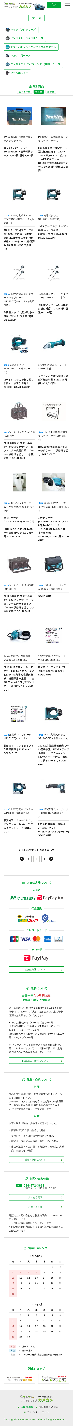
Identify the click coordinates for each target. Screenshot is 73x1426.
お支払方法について (35, 969)
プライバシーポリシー (39, 1412)
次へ (51, 859)
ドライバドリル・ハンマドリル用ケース (31, 47)
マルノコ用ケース (18, 56)
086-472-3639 (34, 1185)
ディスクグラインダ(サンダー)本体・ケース (33, 64)
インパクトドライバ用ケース (24, 38)
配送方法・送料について (35, 1060)
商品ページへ (19, 136)
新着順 (50, 91)
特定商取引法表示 (49, 1407)
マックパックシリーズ (21, 30)
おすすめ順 (24, 91)
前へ (22, 859)
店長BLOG (26, 1407)
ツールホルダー (17, 73)
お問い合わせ (35, 1207)
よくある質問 (35, 1197)
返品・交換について (35, 1159)
